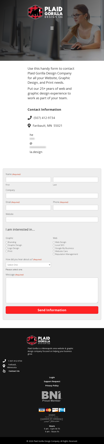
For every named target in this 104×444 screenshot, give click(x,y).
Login (52, 376)
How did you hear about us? (23, 258)
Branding (12, 241)
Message (14, 273)
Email (13, 201)
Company (10, 189)
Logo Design (13, 247)
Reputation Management (66, 253)
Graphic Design (15, 244)
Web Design (60, 241)
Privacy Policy (52, 384)
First (8, 184)
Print (10, 250)
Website (9, 213)
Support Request (52, 380)
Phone (60, 201)
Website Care (61, 250)
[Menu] (52, 28)
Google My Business (64, 247)
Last (55, 184)
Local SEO (59, 244)
